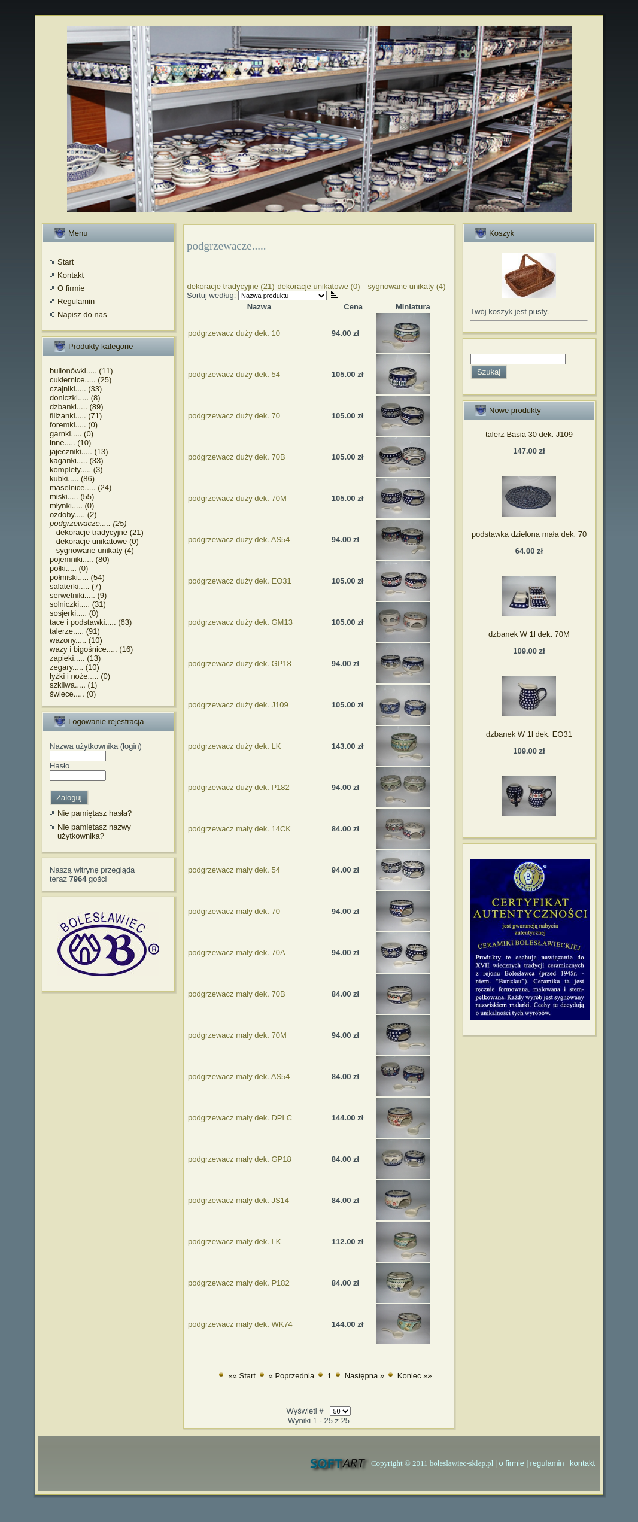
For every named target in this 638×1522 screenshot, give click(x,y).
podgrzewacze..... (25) (88, 523)
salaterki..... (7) (75, 586)
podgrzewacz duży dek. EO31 (239, 580)
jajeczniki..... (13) (79, 451)
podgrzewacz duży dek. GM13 (240, 622)
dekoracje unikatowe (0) (94, 541)
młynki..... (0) (72, 505)
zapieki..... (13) (75, 658)
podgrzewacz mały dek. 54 (234, 869)
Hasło (59, 765)
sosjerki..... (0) (74, 613)
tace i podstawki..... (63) (91, 622)
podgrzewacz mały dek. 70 (234, 911)
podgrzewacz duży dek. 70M (237, 498)
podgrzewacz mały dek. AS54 (239, 1076)
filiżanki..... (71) (76, 415)
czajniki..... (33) (76, 388)
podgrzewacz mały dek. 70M (237, 1035)
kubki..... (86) (72, 478)
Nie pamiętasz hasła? (94, 813)
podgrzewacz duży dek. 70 (234, 415)
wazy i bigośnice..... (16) (91, 649)
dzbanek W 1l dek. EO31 (529, 734)
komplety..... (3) (76, 469)
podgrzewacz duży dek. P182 (239, 787)
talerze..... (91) (75, 631)
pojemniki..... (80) (80, 559)
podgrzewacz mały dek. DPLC (240, 1117)
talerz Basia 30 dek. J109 (529, 434)
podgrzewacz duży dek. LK (234, 746)
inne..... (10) (70, 442)
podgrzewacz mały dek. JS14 (238, 1200)
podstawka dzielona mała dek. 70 (529, 534)
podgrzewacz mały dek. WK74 (240, 1324)
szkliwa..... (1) (73, 685)
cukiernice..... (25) (80, 379)
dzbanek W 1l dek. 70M (529, 634)
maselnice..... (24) (80, 487)
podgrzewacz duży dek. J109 (238, 704)
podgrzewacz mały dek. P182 (239, 1282)
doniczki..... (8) (75, 397)
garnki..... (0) (71, 433)
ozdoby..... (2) (73, 514)
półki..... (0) (69, 568)
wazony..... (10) (76, 640)
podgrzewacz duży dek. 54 (234, 374)
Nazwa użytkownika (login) (96, 746)
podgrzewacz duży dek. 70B (236, 456)
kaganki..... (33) (77, 460)
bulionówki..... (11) (81, 370)
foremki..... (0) (74, 424)
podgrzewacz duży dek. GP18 (239, 663)
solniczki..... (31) (78, 604)
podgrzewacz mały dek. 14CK (239, 828)
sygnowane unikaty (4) (92, 550)
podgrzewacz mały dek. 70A (236, 952)
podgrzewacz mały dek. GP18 (239, 1159)
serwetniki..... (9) (78, 595)
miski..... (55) (72, 496)
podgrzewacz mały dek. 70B (236, 993)
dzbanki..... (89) (77, 406)
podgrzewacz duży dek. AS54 (239, 539)
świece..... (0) (73, 693)
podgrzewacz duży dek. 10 (234, 333)
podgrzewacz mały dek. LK (234, 1241)
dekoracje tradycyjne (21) (97, 532)
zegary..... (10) (74, 667)
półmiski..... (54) (77, 577)
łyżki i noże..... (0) (80, 676)
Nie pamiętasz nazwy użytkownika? (94, 831)
